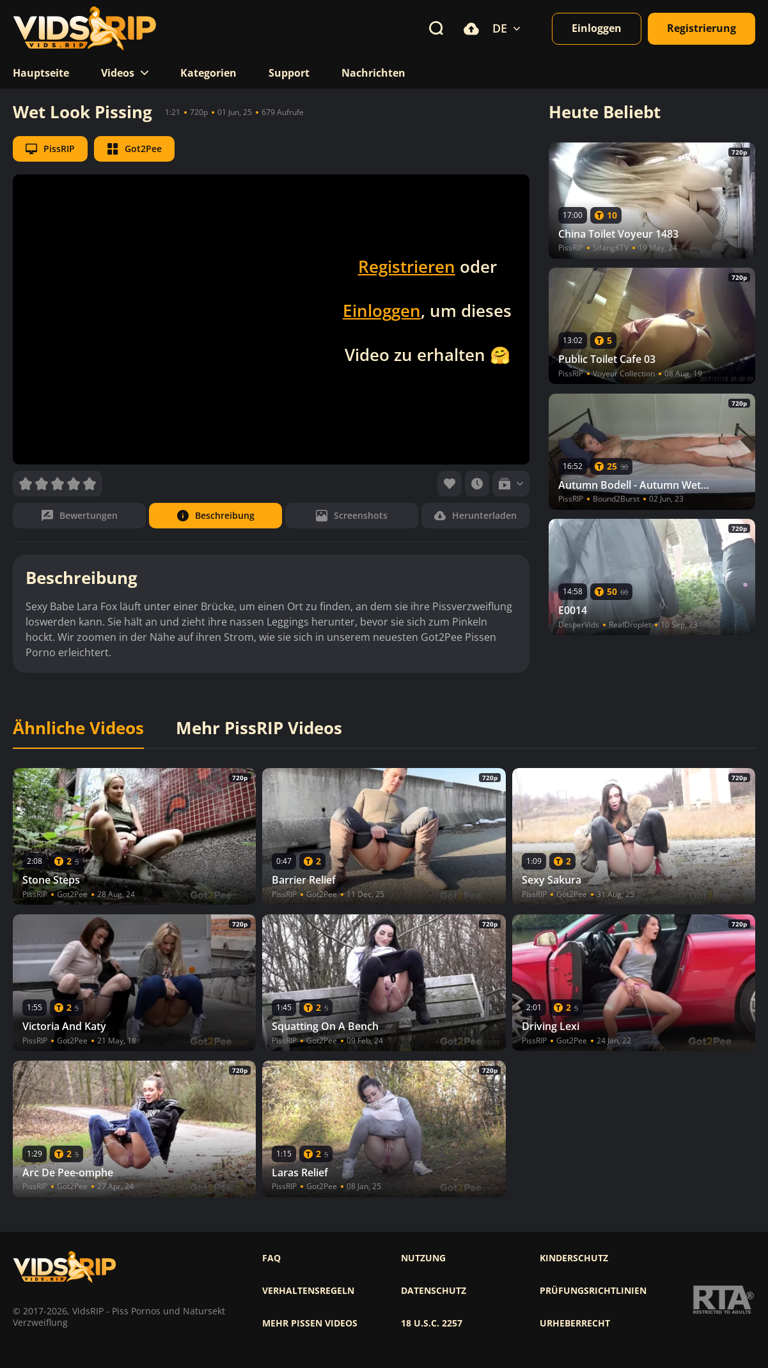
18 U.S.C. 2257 (431, 1323)
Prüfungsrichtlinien (593, 1290)
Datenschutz (433, 1290)
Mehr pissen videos (309, 1323)
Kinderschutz (574, 1258)
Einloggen (382, 310)
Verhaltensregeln (308, 1290)
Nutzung (423, 1258)
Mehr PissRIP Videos (259, 728)
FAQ (271, 1258)
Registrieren (406, 266)
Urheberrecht (575, 1323)
